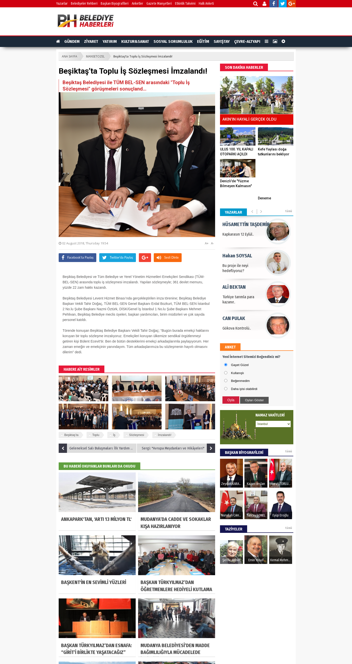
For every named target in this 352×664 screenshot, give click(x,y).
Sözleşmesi (136, 435)
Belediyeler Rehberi (84, 3)
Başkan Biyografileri (115, 3)
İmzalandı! (164, 435)
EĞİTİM (203, 41)
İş (114, 435)
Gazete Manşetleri (159, 3)
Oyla (230, 400)
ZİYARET (91, 41)
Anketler (137, 3)
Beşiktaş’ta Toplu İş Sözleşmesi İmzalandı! (142, 56)
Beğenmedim (240, 381)
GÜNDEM (72, 41)
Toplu (95, 435)
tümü (288, 211)
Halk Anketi (206, 3)
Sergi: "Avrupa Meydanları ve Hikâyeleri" (178, 448)
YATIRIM (110, 41)
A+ (207, 243)
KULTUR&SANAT (135, 41)
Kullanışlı (237, 373)
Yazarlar (62, 3)
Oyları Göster (254, 400)
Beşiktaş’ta (71, 435)
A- (212, 243)
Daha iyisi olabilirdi (244, 389)
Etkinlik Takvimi (185, 3)
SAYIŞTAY (222, 41)
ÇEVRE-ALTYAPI (247, 41)
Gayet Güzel (240, 365)
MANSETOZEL (95, 56)
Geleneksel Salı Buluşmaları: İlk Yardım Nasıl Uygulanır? (98, 448)
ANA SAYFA (69, 56)
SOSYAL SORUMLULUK (173, 41)
